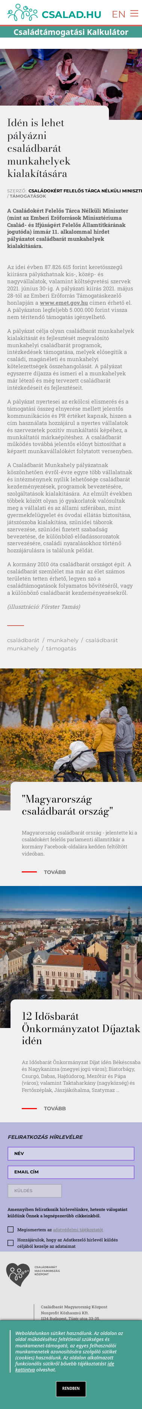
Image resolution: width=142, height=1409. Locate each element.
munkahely (63, 640)
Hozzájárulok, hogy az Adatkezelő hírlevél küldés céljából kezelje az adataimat (67, 1243)
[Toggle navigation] (132, 13)
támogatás (61, 648)
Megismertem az (60, 1229)
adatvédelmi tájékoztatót (78, 1229)
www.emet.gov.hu (64, 302)
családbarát (23, 640)
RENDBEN (71, 1388)
